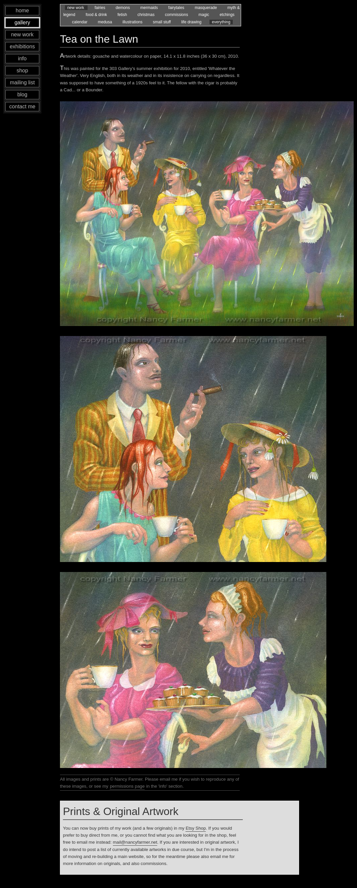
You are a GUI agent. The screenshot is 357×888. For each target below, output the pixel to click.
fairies (100, 7)
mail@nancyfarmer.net (135, 842)
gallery (22, 22)
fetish (123, 14)
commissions (177, 14)
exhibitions (22, 46)
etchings (226, 14)
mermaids (149, 7)
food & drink (97, 14)
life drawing (191, 22)
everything (221, 22)
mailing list (22, 82)
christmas (147, 14)
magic (204, 14)
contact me (22, 106)
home (22, 10)
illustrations (133, 22)
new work (76, 7)
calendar (80, 22)
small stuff (162, 22)
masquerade (206, 7)
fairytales (176, 7)
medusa (105, 22)
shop (22, 70)
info (22, 58)
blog (22, 94)
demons (123, 7)
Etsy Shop (195, 828)
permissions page (127, 786)
